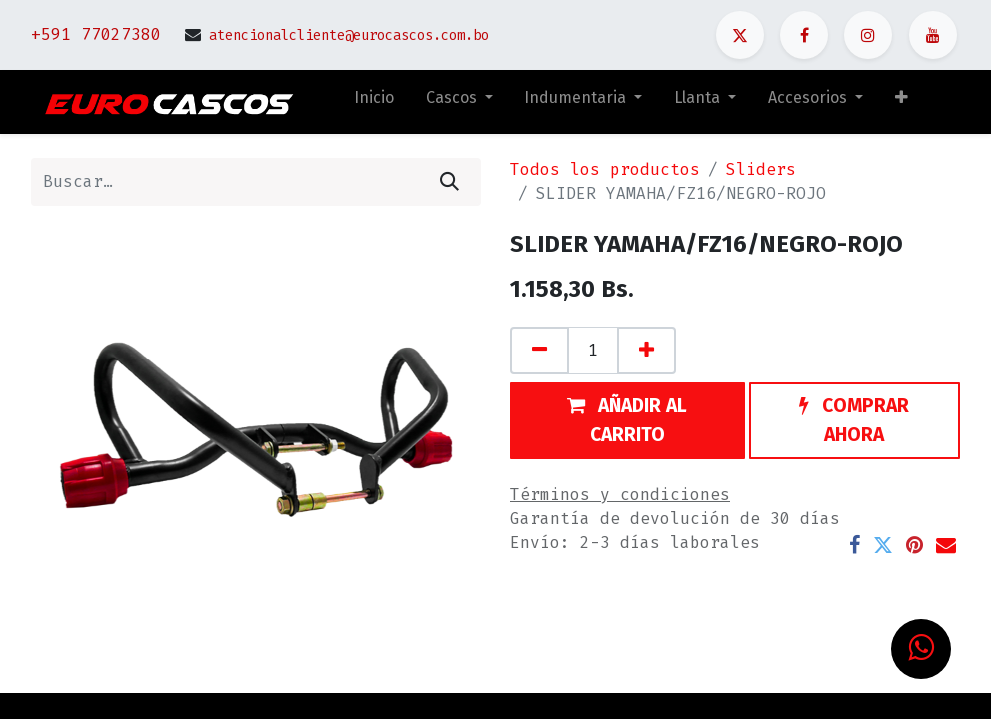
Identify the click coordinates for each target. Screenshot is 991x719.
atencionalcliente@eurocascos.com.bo (349, 35)
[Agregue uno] (646, 350)
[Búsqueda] (449, 182)
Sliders (761, 169)
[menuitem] (374, 102)
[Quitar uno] (539, 350)
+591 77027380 (96, 34)
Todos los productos (605, 169)
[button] (901, 102)
